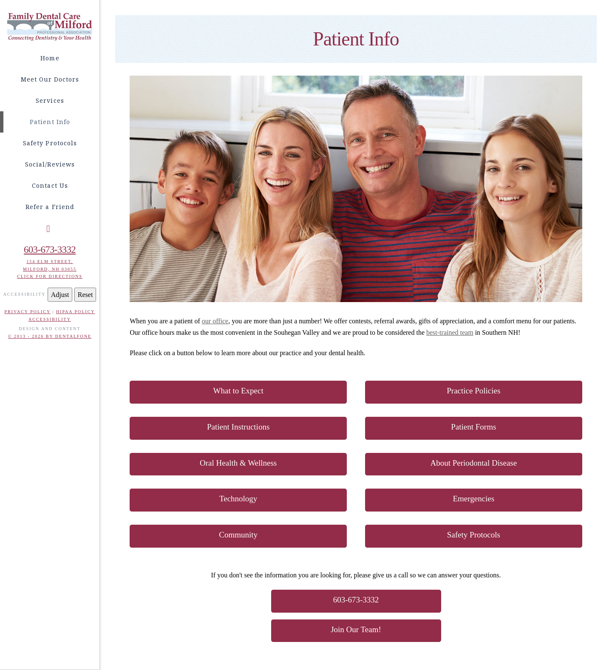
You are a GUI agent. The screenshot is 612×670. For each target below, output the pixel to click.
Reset (85, 294)
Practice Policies (473, 390)
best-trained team (449, 332)
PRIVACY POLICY (27, 311)
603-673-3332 (50, 249)
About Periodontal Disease (473, 462)
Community (238, 534)
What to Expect (238, 390)
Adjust (60, 294)
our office (215, 321)
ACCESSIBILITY (49, 319)
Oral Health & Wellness (238, 462)
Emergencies (473, 498)
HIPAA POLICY (75, 311)
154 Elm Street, (49, 261)
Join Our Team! (356, 629)
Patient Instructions (238, 426)
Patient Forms (473, 426)
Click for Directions (49, 276)
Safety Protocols (473, 534)
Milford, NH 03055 (49, 269)
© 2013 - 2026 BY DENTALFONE (49, 336)
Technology (238, 498)
